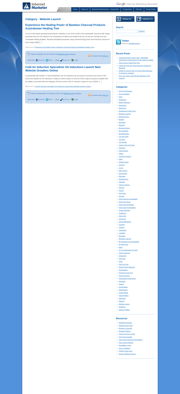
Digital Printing (124, 162)
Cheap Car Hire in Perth (127, 334)
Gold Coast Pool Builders (127, 207)
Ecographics (123, 173)
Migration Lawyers (125, 239)
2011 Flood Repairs (125, 91)
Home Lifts (122, 216)
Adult (120, 97)
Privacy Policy (151, 9)
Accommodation (124, 94)
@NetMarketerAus (134, 43)
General (121, 196)
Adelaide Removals (125, 323)
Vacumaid (122, 298)
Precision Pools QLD (126, 273)
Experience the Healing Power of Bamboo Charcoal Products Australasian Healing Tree (64, 47)
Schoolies (122, 281)
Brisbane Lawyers (125, 114)
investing (122, 224)
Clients (121, 153)
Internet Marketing (125, 222)
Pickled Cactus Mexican (127, 267)
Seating (121, 284)
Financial (122, 182)
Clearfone (122, 148)
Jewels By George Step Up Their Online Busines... (90, 391)
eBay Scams (123, 170)
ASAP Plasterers (124, 102)
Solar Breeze (123, 290)
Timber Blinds (123, 293)
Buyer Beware (123, 131)
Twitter (50, 60)
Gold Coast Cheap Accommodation (131, 340)
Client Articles (123, 151)
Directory (122, 165)
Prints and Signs (124, 276)
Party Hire (122, 259)
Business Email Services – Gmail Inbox (105, 9)
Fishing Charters (124, 185)
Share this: (31, 60)
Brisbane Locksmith (125, 328)
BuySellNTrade (124, 134)
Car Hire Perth (123, 136)
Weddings (122, 307)
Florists (121, 190)
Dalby (121, 159)
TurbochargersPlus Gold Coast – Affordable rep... (90, 380)
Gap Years (122, 193)
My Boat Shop (123, 244)
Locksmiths (122, 230)
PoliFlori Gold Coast (125, 351)
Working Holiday (124, 310)
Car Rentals (123, 142)
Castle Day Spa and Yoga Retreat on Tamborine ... (90, 387)
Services (139, 9)
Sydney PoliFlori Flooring (127, 354)
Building (121, 119)
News (121, 247)
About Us (85, 9)
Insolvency (122, 219)
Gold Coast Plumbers (126, 342)
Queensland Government (127, 278)
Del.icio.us (66, 60)
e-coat (121, 168)
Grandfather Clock (125, 345)
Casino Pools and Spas (127, 145)
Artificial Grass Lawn (126, 325)
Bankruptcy (122, 108)
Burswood (122, 122)
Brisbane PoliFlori (125, 331)
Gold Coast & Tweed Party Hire (129, 63)
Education (122, 176)
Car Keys (122, 139)
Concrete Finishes (125, 156)
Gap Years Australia (125, 337)
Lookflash (122, 233)
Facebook (41, 60)
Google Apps (127, 9)
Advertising (122, 100)
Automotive (122, 105)
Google (75, 60)
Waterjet (121, 301)
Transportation (124, 295)
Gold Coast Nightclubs (126, 205)
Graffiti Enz (122, 213)
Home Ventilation (124, 348)
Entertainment (123, 179)
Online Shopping (124, 253)
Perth (120, 261)
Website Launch (63, 54)
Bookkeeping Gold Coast (127, 111)
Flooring (121, 187)
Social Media (123, 287)
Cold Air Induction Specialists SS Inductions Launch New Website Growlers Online (63, 86)
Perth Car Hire (123, 264)
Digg (57, 60)
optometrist (122, 256)
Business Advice (124, 128)
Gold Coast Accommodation (128, 199)
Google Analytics (124, 210)
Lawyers (121, 227)
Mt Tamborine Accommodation (129, 241)
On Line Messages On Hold (128, 250)
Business (122, 125)
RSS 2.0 (105, 56)
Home (75, 9)
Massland (122, 236)
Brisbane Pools (124, 117)
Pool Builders (123, 270)
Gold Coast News (125, 202)
